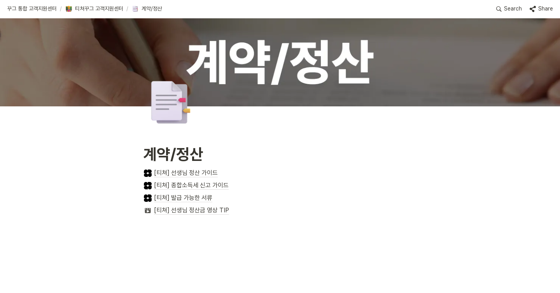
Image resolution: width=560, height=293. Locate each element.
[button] (32, 9)
